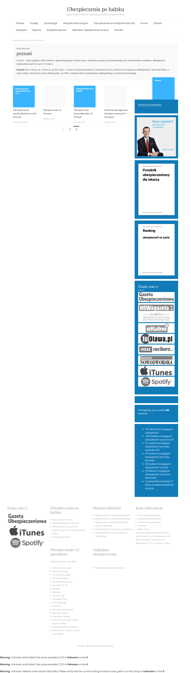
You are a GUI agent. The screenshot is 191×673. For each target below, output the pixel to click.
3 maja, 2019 (109, 122)
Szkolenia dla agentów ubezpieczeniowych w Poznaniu (116, 113)
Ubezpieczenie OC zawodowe (63, 561)
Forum (144, 23)
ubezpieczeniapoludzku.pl (102, 646)
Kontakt (118, 30)
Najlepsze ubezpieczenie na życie (110, 568)
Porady (34, 23)
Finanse (20, 23)
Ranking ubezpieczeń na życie (65, 523)
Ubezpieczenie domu (61, 537)
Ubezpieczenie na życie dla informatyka (112, 518)
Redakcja (142, 525)
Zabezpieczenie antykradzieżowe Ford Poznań (24, 113)
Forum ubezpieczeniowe (149, 515)
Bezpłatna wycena (56, 30)
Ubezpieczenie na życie (75, 23)
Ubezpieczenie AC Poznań (52, 111)
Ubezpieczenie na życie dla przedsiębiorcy (113, 529)
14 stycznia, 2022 (20, 122)
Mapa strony (143, 529)
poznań (31, 40)
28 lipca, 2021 (49, 118)
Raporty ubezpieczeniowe (149, 518)
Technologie (50, 23)
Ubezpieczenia (19, 40)
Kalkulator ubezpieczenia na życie (90, 30)
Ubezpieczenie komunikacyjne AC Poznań (83, 113)
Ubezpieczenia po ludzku (95, 9)
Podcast (157, 23)
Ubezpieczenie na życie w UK (65, 526)
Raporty (36, 30)
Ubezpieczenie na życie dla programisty (112, 515)
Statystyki (21, 30)
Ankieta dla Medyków (149, 104)
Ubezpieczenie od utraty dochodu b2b (114, 23)
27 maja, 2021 (80, 122)
